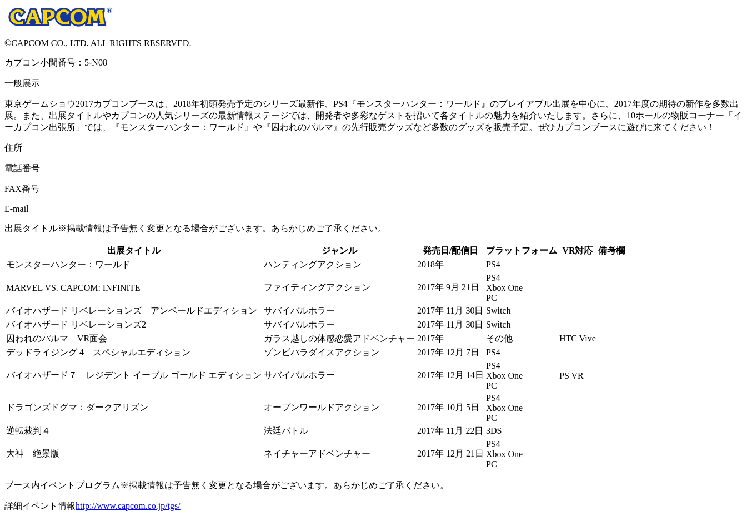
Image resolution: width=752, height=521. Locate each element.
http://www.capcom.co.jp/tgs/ (128, 505)
